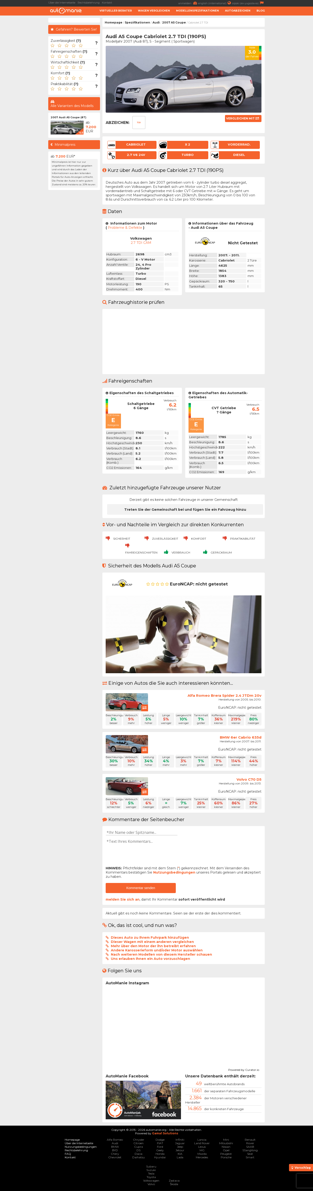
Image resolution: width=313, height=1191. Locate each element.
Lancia (201, 1139)
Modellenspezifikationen (197, 10)
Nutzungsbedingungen (174, 872)
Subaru (151, 1166)
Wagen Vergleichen (154, 10)
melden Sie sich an (123, 899)
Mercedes (202, 1157)
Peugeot (226, 1153)
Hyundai (160, 1157)
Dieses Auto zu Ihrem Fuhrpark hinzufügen (150, 937)
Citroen (138, 1143)
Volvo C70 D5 (249, 779)
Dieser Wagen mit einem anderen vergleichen (152, 942)
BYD (115, 1150)
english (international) (215, 3)
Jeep (180, 1146)
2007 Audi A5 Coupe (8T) (68, 117)
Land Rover (202, 1143)
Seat (250, 1153)
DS (138, 1150)
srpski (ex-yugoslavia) (248, 3)
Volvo (151, 1184)
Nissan (226, 1146)
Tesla (151, 1173)
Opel (226, 1150)
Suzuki (151, 1170)
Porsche (226, 1157)
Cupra (138, 1146)
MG (202, 1150)
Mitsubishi (226, 1143)
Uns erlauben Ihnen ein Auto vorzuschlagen (150, 959)
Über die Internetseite (61, 2)
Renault (250, 1139)
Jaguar (180, 1143)
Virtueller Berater (116, 10)
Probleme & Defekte (125, 228)
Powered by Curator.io (243, 1069)
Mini (226, 1139)
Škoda (174, 1184)
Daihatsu (138, 1157)
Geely (160, 1150)
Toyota (151, 1177)
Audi (156, 22)
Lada (180, 1157)
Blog (261, 10)
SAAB (250, 1146)
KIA (180, 1153)
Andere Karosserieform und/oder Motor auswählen (157, 950)
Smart (250, 1157)
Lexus (202, 1146)
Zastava (174, 1180)
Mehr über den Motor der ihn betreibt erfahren (153, 946)
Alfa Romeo (115, 1139)
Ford (160, 1146)
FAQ (68, 1153)
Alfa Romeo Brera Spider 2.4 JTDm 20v (224, 695)
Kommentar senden (140, 888)
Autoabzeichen (237, 10)
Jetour (180, 1150)
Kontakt (107, 2)
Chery (115, 1153)
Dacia (138, 1153)
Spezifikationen (137, 22)
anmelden (188, 3)
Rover (250, 1143)
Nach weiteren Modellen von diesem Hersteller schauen (161, 954)
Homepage (113, 22)
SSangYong (250, 1150)
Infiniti (180, 1139)
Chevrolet (114, 1157)
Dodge (160, 1139)
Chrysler (138, 1139)
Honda (160, 1153)
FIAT (160, 1143)
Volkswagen (151, 1180)
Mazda (202, 1153)
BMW (115, 1146)
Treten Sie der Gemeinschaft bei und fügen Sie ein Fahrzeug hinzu (185, 509)
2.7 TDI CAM (141, 243)
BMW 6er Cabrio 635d (240, 737)
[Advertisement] (290, 88)
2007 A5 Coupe (174, 22)
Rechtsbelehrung (89, 2)
